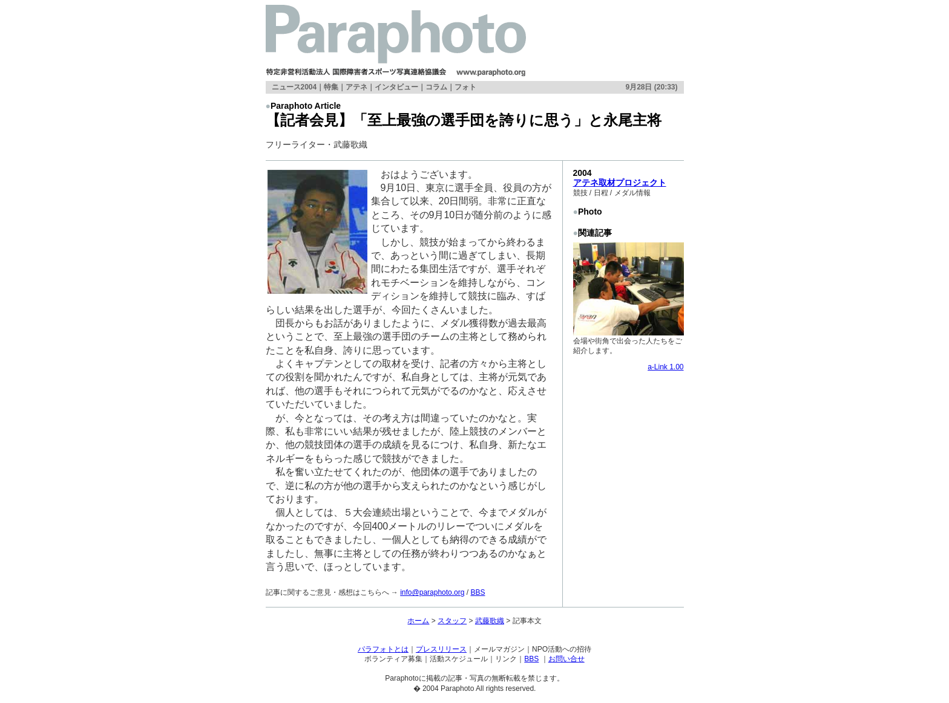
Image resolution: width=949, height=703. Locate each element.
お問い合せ (566, 659)
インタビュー (396, 87)
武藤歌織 (489, 621)
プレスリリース (441, 649)
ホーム (418, 621)
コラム (436, 87)
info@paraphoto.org (432, 592)
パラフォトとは (383, 649)
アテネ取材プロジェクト (619, 182)
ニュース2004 (294, 87)
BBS (477, 592)
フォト (465, 87)
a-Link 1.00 (665, 367)
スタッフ (452, 621)
